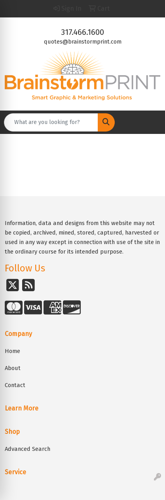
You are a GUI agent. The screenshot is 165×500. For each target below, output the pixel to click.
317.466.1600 (82, 32)
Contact (15, 385)
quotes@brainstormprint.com (82, 41)
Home (12, 351)
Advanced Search (27, 448)
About (13, 368)
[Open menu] (149, 122)
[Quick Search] (51, 122)
